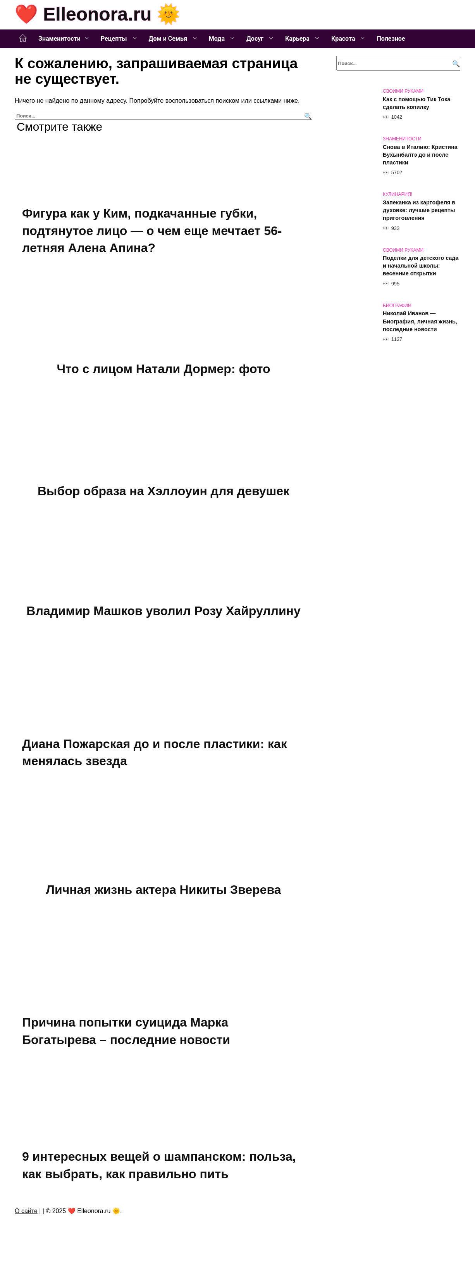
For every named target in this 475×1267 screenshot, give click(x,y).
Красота (344, 38)
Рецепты (115, 38)
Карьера (298, 38)
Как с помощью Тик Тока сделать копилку (416, 103)
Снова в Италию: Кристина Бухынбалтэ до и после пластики (420, 155)
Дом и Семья (169, 38)
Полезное (391, 38)
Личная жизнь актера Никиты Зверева (163, 892)
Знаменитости (59, 38)
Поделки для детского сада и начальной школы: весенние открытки (420, 266)
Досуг (255, 38)
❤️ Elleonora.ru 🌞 (97, 14)
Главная (23, 38)
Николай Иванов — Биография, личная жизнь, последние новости (420, 321)
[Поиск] (307, 116)
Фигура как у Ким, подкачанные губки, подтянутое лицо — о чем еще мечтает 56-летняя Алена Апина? (152, 230)
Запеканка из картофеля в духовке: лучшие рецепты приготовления (419, 210)
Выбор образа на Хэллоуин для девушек (163, 492)
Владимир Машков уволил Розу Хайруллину (163, 612)
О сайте (26, 1215)
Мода (217, 38)
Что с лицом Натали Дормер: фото (163, 369)
